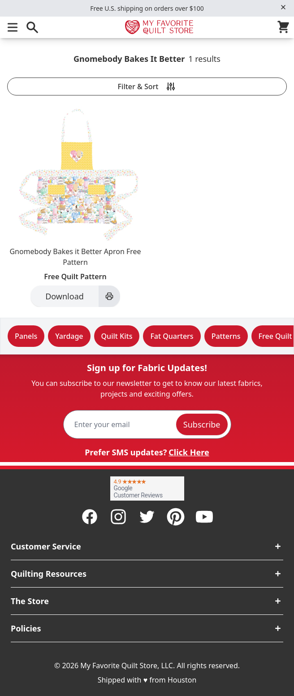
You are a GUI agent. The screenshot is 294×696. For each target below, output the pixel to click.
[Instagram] (118, 517)
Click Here (189, 452)
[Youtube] (204, 517)
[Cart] (285, 27)
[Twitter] (147, 517)
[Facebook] (90, 517)
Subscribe (201, 424)
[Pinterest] (176, 517)
